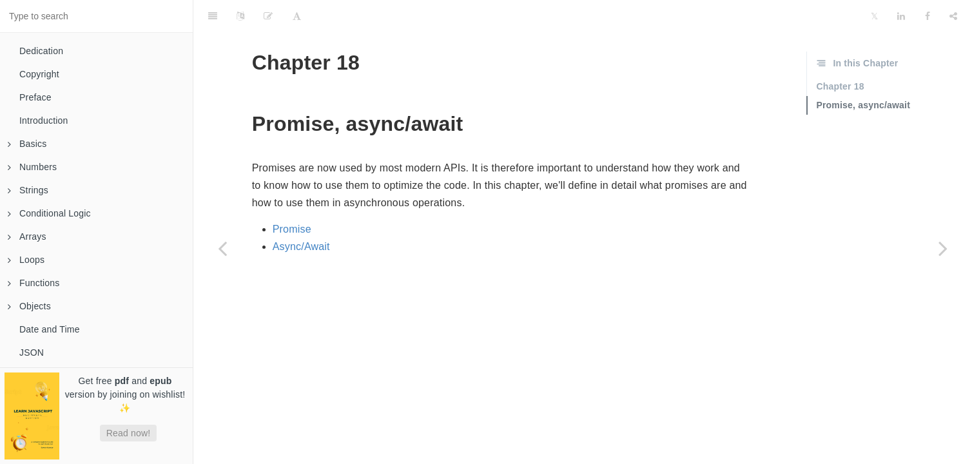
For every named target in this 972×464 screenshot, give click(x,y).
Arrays (27, 236)
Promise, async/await (863, 105)
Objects (29, 306)
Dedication (41, 51)
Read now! (128, 433)
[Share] (953, 16)
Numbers (32, 167)
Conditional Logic (49, 213)
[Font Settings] (297, 16)
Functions (34, 283)
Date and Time (49, 329)
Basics (27, 144)
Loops (26, 260)
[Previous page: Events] (222, 248)
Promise (292, 229)
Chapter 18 (840, 86)
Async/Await (301, 246)
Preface (35, 97)
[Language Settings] (240, 16)
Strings (28, 190)
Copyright (39, 74)
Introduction (43, 120)
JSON (31, 352)
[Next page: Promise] (943, 248)
